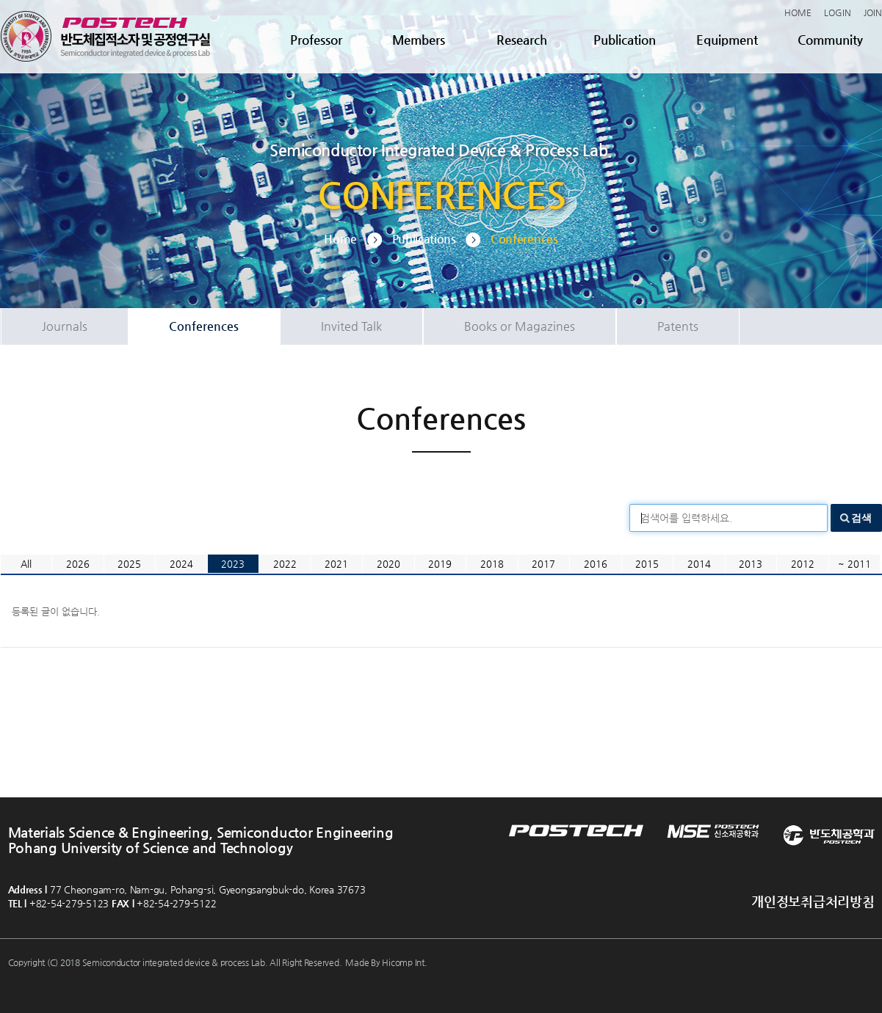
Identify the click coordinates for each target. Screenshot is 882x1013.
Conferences (204, 326)
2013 (750, 563)
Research (521, 39)
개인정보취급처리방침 (812, 901)
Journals (64, 326)
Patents (677, 326)
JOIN (873, 12)
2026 (78, 563)
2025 (129, 563)
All (26, 563)
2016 (595, 563)
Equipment (727, 39)
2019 (440, 563)
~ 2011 (854, 563)
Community (830, 39)
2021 (336, 563)
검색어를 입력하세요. (686, 518)
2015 (647, 563)
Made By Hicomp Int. (386, 962)
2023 (233, 563)
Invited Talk (351, 326)
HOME (797, 12)
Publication (624, 39)
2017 (543, 563)
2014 (699, 563)
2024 (181, 563)
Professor (316, 39)
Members (418, 39)
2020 (388, 563)
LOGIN (837, 12)
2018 (492, 563)
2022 (285, 563)
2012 (802, 563)
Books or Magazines (519, 326)
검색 (861, 518)
